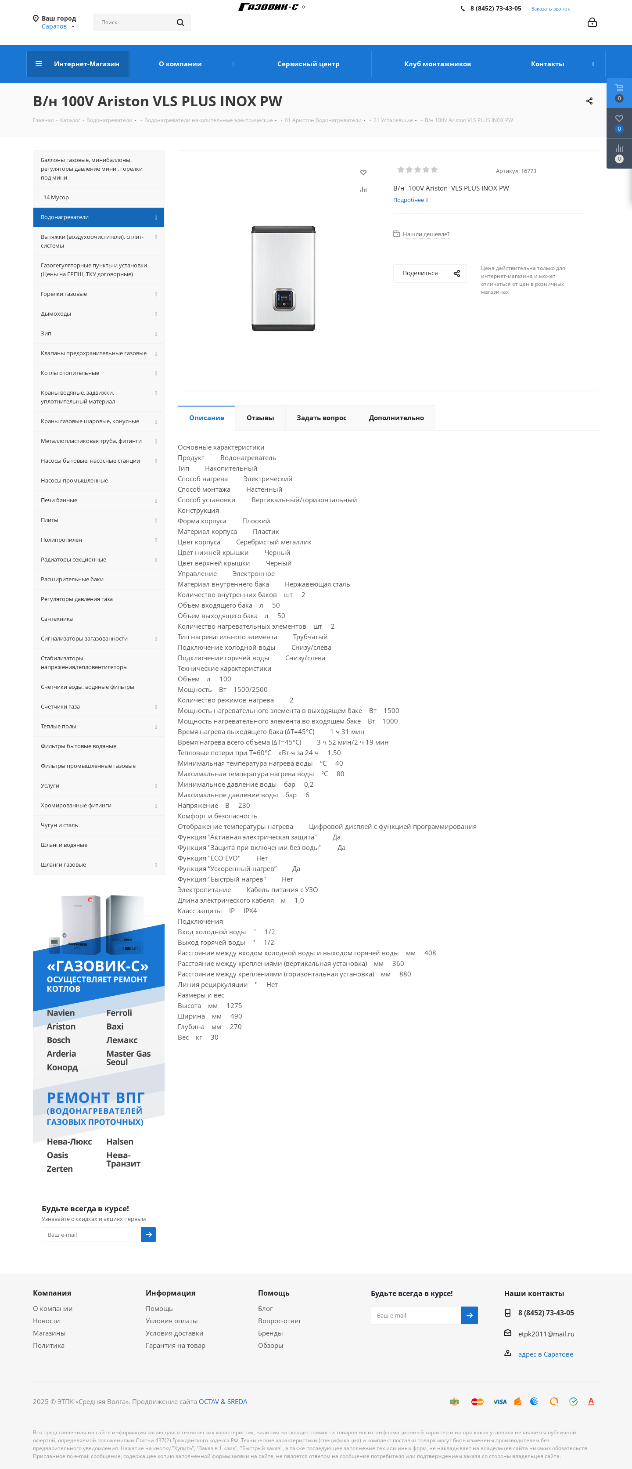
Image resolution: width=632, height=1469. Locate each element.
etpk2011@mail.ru (546, 1333)
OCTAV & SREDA (223, 1401)
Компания (52, 1293)
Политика (49, 1345)
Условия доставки (175, 1333)
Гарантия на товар (175, 1345)
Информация (170, 1293)
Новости (46, 1320)
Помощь (159, 1308)
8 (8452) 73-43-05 (495, 8)
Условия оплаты (172, 1320)
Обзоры (271, 1345)
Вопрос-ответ (279, 1320)
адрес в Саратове (545, 1354)
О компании (53, 1308)
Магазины (49, 1333)
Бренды (270, 1333)
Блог (265, 1308)
